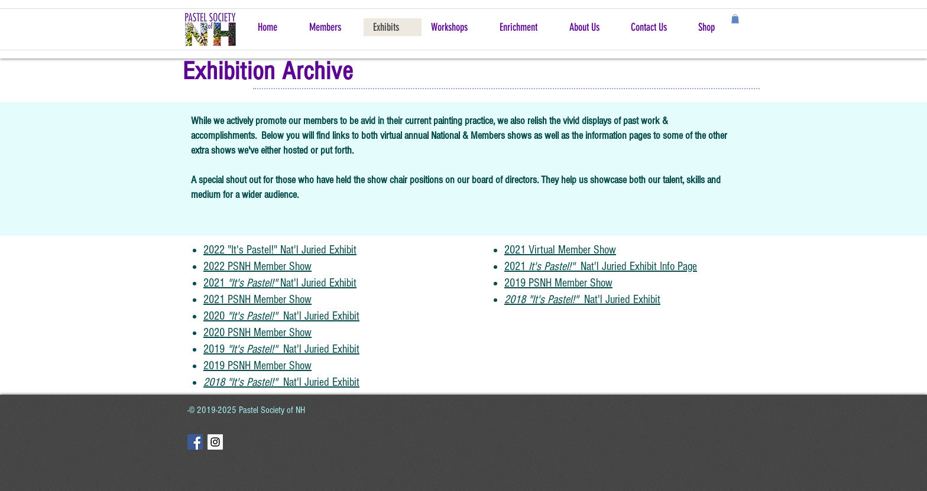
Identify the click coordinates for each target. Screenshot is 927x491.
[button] (735, 19)
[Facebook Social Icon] (195, 442)
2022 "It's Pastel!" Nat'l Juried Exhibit (279, 249)
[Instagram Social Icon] (215, 442)
